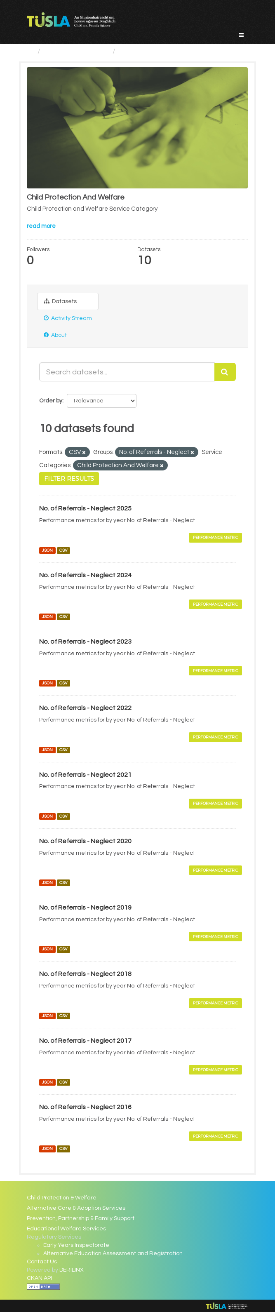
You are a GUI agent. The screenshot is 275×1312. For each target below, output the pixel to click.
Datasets (60, 301)
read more (41, 226)
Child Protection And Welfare (168, 51)
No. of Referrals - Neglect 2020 (85, 841)
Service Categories (76, 51)
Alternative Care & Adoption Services (76, 1208)
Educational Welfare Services (66, 1229)
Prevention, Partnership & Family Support (80, 1218)
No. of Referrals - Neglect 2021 (85, 774)
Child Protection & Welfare (61, 1198)
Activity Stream (68, 318)
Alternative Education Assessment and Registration (113, 1253)
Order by (50, 401)
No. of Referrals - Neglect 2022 (85, 708)
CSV (63, 550)
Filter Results (69, 478)
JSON (47, 550)
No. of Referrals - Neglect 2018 (85, 974)
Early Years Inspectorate (76, 1245)
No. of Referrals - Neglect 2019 (85, 907)
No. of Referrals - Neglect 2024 (85, 575)
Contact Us (42, 1262)
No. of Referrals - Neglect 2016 (85, 1107)
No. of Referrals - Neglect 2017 (85, 1040)
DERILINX (71, 1270)
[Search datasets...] (127, 371)
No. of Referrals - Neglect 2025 (85, 508)
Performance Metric (215, 537)
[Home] (30, 51)
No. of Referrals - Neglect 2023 (85, 641)
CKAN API (39, 1278)
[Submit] (225, 372)
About (55, 335)
